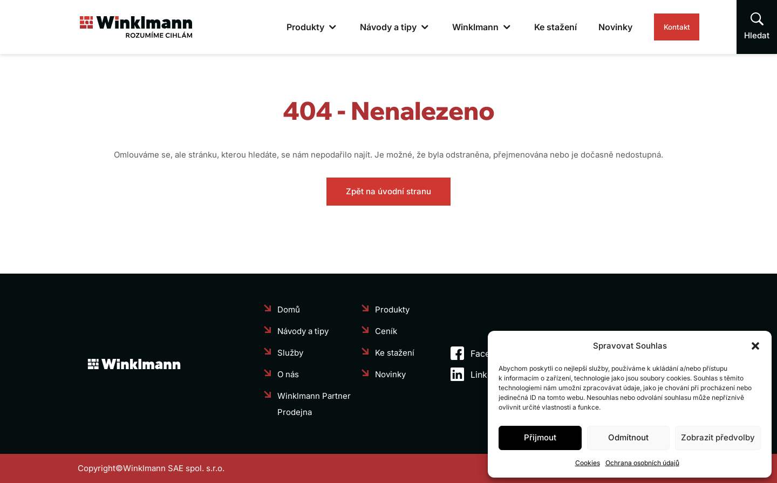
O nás (288, 374)
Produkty (280, 27)
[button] (755, 346)
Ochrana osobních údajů (642, 463)
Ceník (386, 331)
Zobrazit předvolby (718, 437)
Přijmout (540, 437)
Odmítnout (628, 437)
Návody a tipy (363, 27)
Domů (288, 309)
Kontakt (664, 27)
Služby (290, 353)
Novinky (591, 27)
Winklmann (450, 27)
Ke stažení (530, 27)
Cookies (587, 463)
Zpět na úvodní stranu (388, 191)
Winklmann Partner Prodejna (314, 404)
